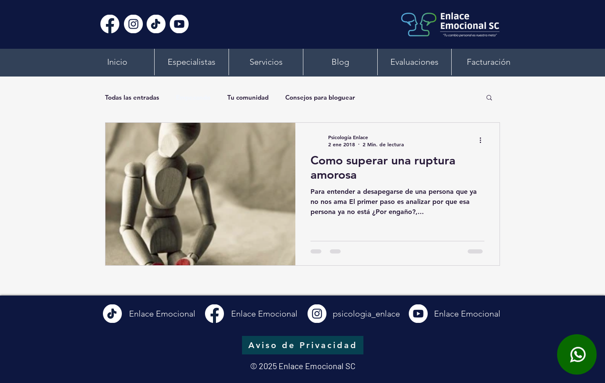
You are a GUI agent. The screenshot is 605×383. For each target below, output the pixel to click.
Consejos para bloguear (320, 97)
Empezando (193, 97)
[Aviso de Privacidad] (302, 345)
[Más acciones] (483, 140)
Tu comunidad (247, 97)
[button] (489, 98)
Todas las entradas (132, 97)
